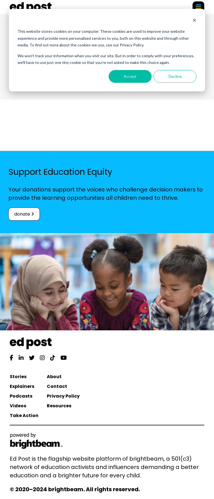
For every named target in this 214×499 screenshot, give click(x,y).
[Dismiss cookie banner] (194, 21)
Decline (175, 76)
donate (24, 214)
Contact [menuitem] (57, 386)
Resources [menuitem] (59, 406)
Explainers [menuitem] (22, 386)
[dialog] (107, 50)
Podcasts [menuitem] (21, 396)
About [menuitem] (54, 376)
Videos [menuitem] (18, 406)
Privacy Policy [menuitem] (63, 396)
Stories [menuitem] (18, 376)
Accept (130, 76)
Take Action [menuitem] (24, 415)
